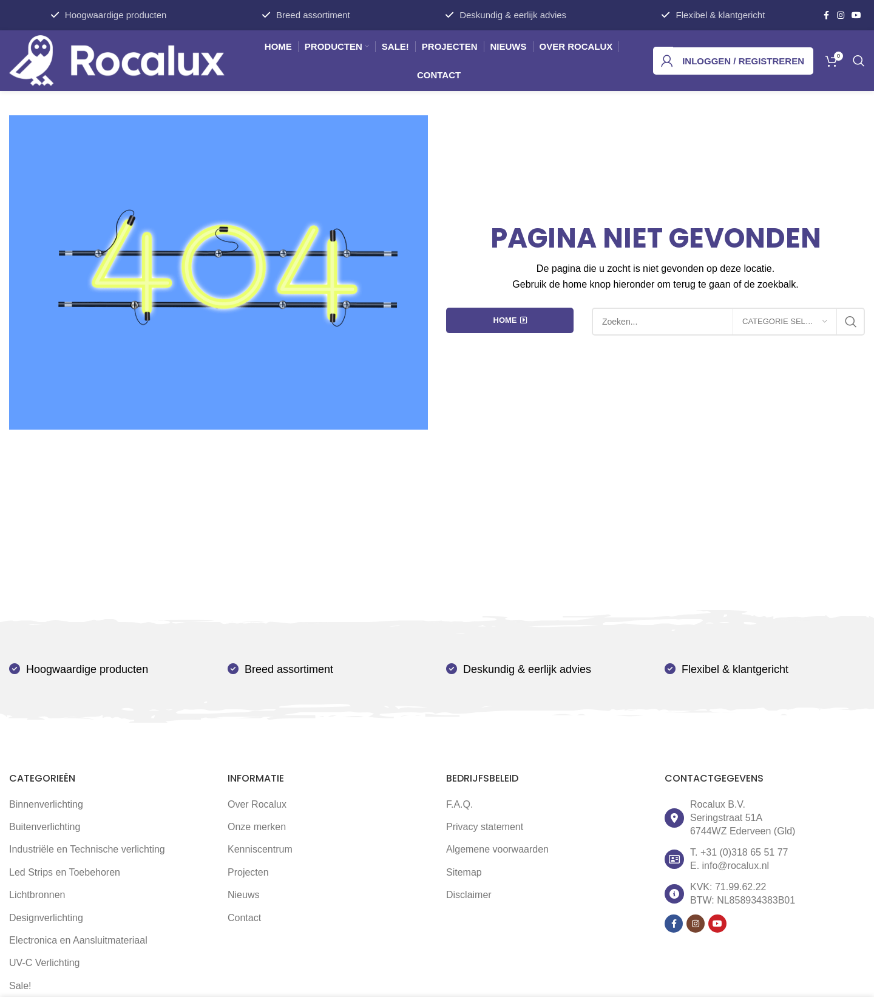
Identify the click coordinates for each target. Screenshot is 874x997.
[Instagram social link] (840, 15)
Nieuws (243, 895)
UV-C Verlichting (44, 963)
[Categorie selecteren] (785, 321)
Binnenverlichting (46, 804)
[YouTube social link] (856, 15)
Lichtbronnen (37, 895)
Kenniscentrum (260, 849)
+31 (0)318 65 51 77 (744, 852)
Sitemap (464, 872)
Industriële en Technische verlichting (87, 849)
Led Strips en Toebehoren (64, 872)
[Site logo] (117, 60)
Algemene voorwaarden (497, 849)
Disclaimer (469, 895)
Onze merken (257, 827)
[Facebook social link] (826, 15)
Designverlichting (46, 918)
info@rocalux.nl (736, 865)
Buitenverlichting (44, 827)
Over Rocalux (257, 804)
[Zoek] (859, 61)
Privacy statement (484, 827)
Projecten (248, 872)
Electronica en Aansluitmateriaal (78, 940)
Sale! (20, 986)
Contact (244, 918)
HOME (510, 320)
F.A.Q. (459, 804)
